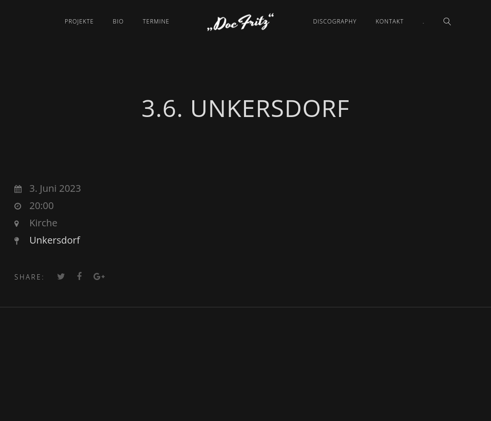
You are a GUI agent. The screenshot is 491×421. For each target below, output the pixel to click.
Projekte (79, 21)
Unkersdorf (54, 240)
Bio (118, 21)
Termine (156, 21)
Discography (335, 21)
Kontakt (389, 21)
